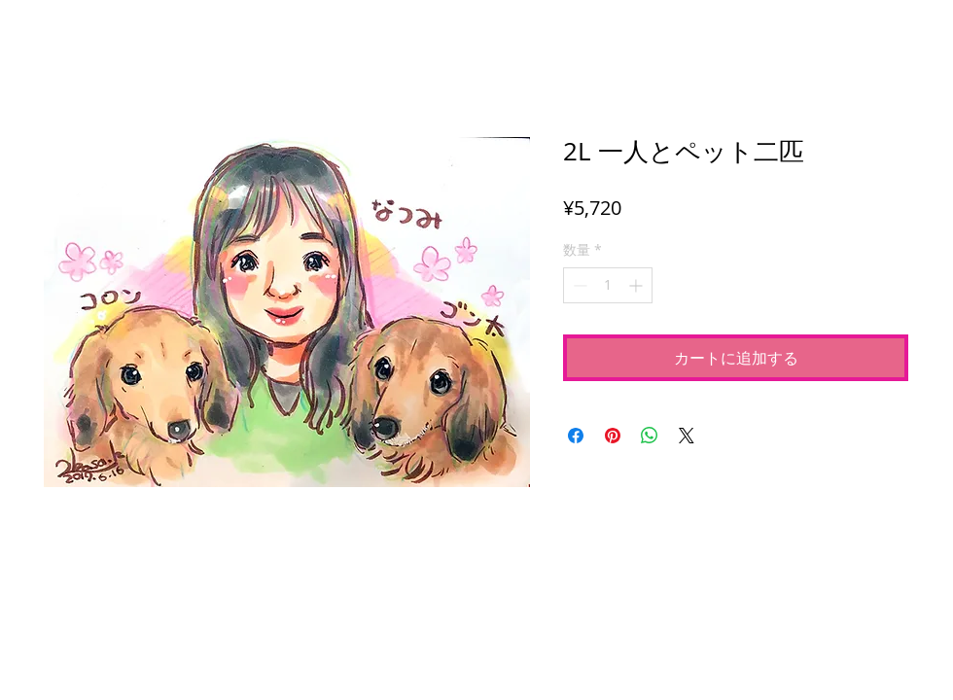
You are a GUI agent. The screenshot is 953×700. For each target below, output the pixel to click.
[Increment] (637, 285)
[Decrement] (578, 285)
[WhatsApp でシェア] (649, 435)
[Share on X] (686, 435)
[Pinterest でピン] (612, 435)
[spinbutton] (607, 285)
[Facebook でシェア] (575, 435)
